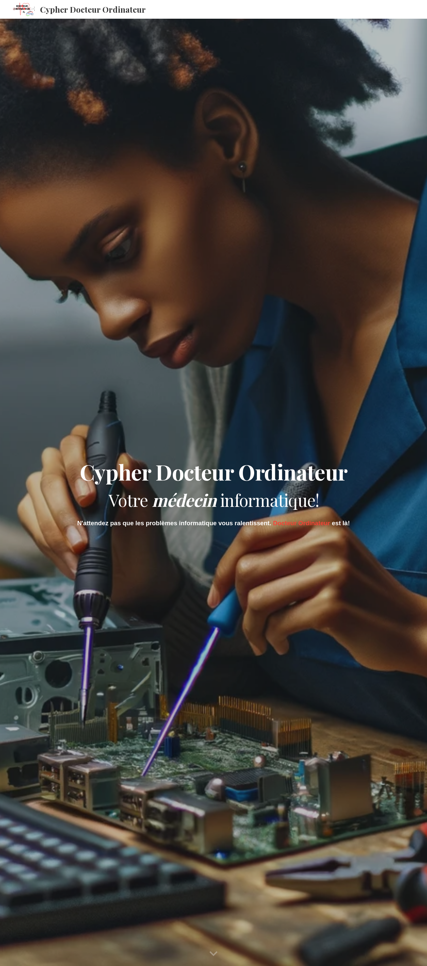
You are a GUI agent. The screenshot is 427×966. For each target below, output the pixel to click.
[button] (213, 954)
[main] (213, 483)
